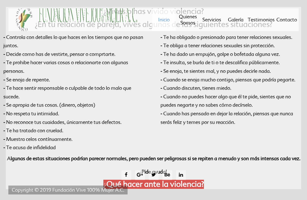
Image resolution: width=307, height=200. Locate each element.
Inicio (160, 23)
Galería (235, 21)
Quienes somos (188, 21)
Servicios (211, 21)
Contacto (286, 21)
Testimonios (261, 21)
